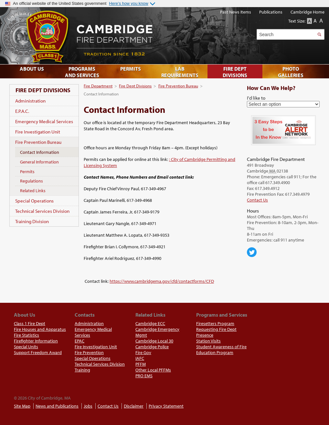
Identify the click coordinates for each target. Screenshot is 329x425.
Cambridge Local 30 (154, 341)
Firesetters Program (215, 323)
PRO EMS (144, 376)
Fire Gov (143, 352)
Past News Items (235, 12)
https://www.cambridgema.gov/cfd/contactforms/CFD (162, 281)
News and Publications (57, 406)
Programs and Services (82, 71)
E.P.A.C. (22, 111)
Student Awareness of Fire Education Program (221, 349)
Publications (270, 12)
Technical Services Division (42, 211)
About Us (32, 68)
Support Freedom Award (38, 352)
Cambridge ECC (150, 323)
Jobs (88, 406)
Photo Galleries (290, 71)
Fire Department (98, 85)
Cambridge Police (152, 347)
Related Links (33, 190)
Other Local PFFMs (153, 370)
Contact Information (39, 152)
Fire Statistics (26, 335)
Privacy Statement (166, 406)
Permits (27, 171)
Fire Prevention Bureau (178, 85)
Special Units (26, 347)
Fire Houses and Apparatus (40, 329)
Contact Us (257, 200)
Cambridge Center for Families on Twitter (252, 252)
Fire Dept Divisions (135, 85)
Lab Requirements (179, 71)
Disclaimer (133, 406)
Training (82, 370)
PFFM (140, 364)
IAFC (139, 358)
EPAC (79, 341)
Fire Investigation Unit (37, 132)
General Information (39, 162)
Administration (30, 101)
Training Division (32, 221)
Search (319, 34)
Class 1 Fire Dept (29, 323)
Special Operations (34, 201)
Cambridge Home (307, 12)
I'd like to (256, 97)
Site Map (22, 406)
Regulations (31, 181)
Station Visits (208, 341)
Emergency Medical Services (44, 121)
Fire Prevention (89, 352)
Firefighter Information (36, 341)
